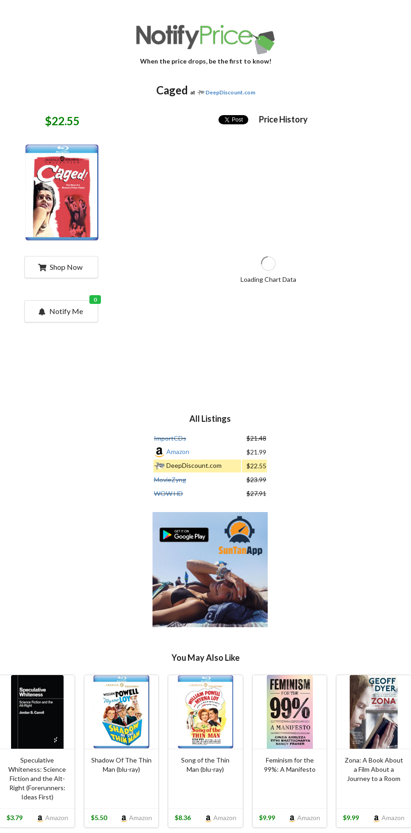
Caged (172, 90)
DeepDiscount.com (230, 92)
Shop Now (60, 266)
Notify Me (67, 308)
